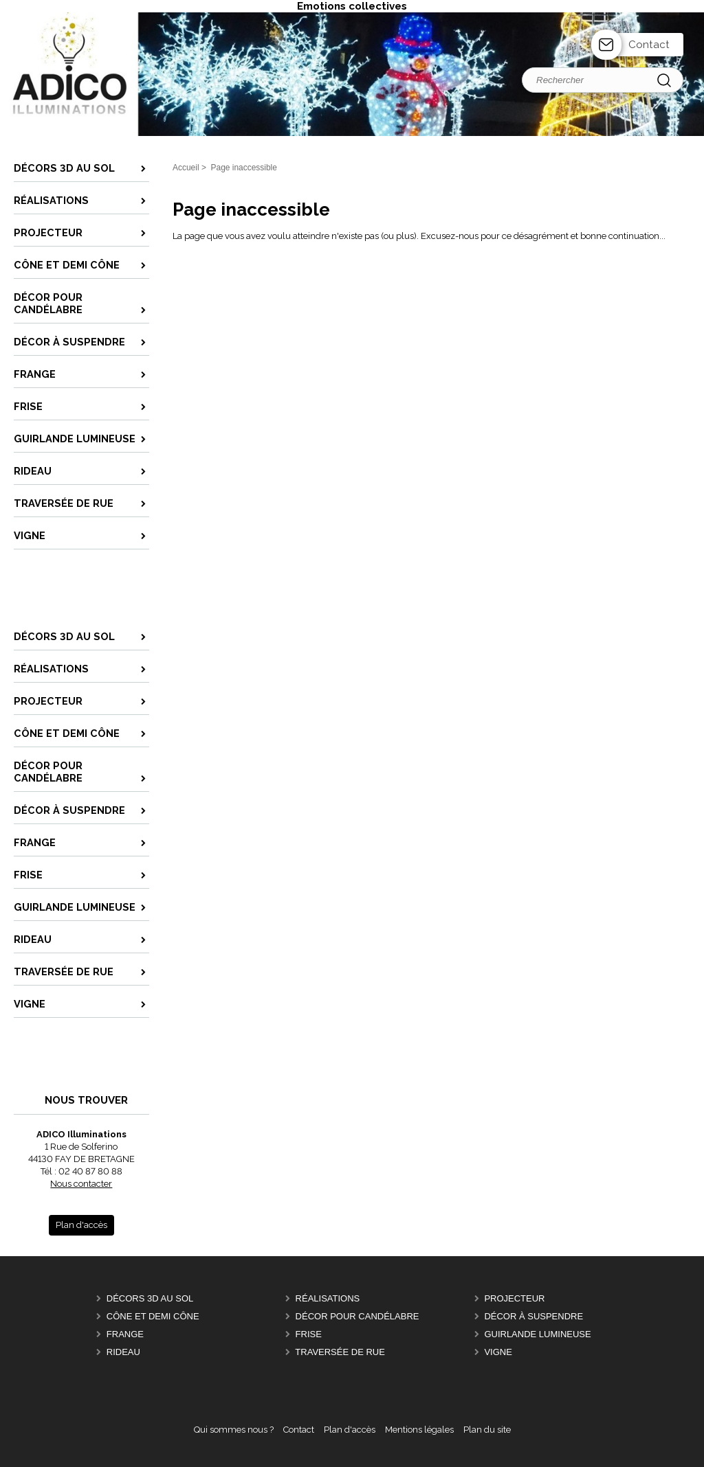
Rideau (123, 1352)
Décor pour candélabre (357, 1316)
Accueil (186, 167)
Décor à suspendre (533, 1316)
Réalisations (328, 1298)
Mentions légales (419, 1429)
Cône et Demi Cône (153, 1316)
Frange (125, 1334)
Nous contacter (81, 1184)
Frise (309, 1334)
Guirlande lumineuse (537, 1334)
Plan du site (487, 1429)
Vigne (498, 1352)
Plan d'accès (349, 1429)
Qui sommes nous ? (234, 1429)
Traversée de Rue (340, 1352)
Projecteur (514, 1298)
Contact (649, 44)
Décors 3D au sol (150, 1298)
